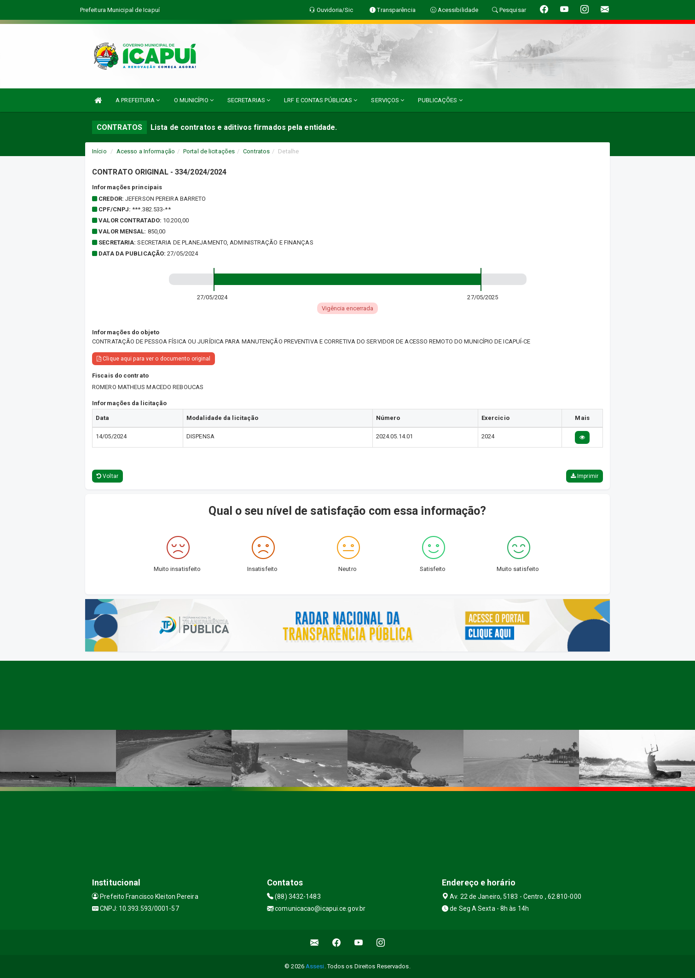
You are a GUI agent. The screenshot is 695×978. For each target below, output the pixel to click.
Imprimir (584, 476)
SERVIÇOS (387, 100)
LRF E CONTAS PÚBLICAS (320, 100)
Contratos (256, 151)
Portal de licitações (209, 151)
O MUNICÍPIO (194, 100)
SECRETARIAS (248, 100)
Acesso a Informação (145, 151)
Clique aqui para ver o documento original (153, 358)
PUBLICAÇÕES (440, 100)
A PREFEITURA (138, 100)
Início (99, 151)
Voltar (107, 476)
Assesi (315, 966)
